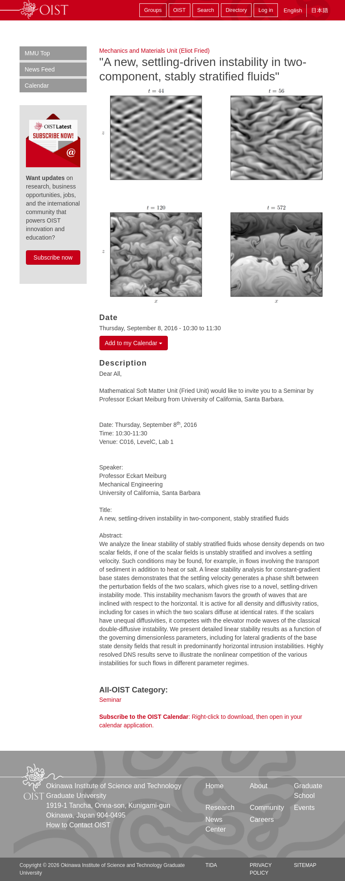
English (292, 10)
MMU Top (37, 53)
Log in (265, 10)
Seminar (110, 699)
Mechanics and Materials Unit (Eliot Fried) (154, 50)
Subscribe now (53, 257)
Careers (262, 819)
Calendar (37, 85)
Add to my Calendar (134, 343)
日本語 (319, 10)
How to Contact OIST (78, 825)
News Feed (40, 69)
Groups (152, 10)
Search (205, 10)
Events (304, 807)
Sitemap (305, 865)
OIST (179, 10)
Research (220, 807)
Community (267, 807)
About (259, 785)
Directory (236, 10)
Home (215, 785)
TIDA (211, 865)
